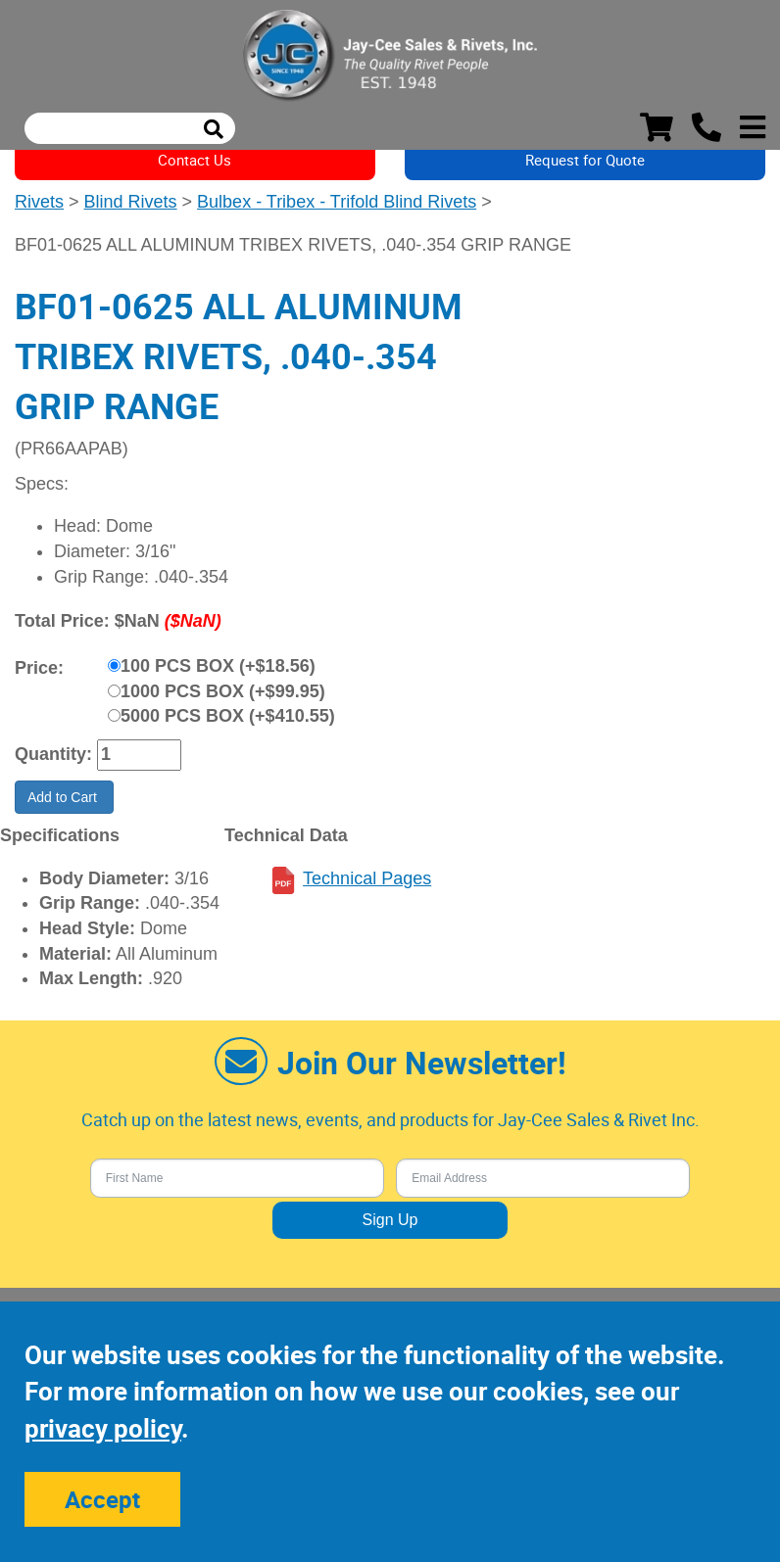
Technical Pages (367, 878)
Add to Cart (64, 797)
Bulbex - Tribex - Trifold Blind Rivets (336, 202)
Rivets (39, 202)
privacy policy (102, 1428)
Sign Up (390, 1219)
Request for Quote (585, 159)
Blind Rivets (130, 202)
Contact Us (194, 159)
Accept (102, 1499)
